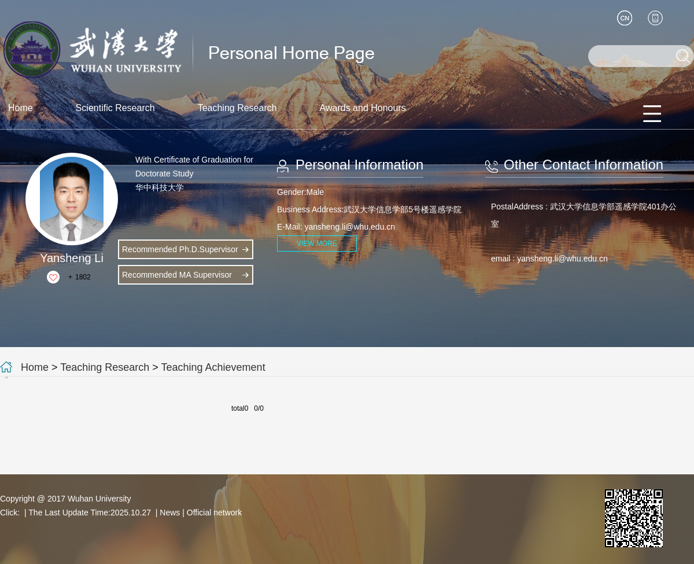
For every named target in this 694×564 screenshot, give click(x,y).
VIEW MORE (317, 243)
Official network (214, 512)
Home (20, 108)
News (170, 512)
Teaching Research (237, 108)
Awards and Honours (363, 108)
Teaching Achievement (213, 367)
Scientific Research (115, 108)
